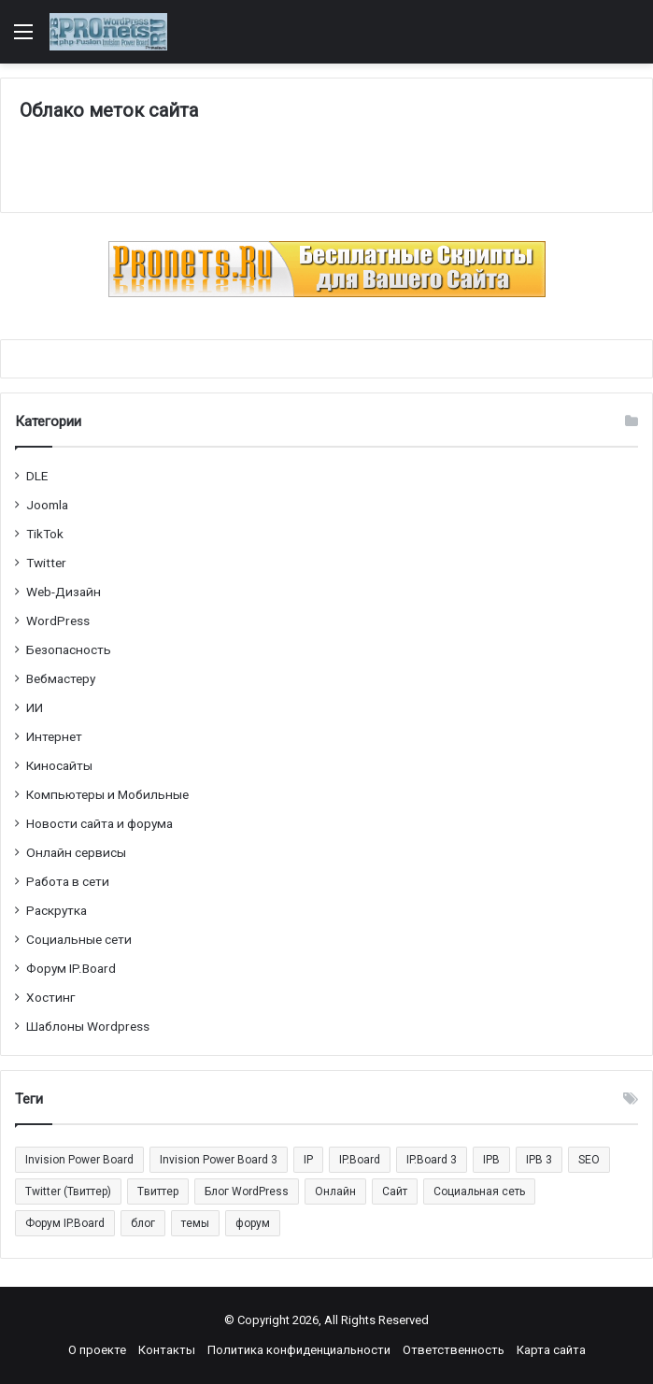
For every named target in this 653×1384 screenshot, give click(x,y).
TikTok (45, 533)
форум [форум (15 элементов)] (252, 1223)
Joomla (47, 504)
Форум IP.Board (71, 968)
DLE (37, 475)
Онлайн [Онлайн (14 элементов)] (335, 1191)
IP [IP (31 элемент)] (308, 1159)
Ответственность (453, 1350)
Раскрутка (56, 910)
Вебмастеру (60, 678)
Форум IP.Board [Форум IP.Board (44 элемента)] (65, 1223)
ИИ (34, 707)
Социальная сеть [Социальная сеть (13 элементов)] (479, 1191)
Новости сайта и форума (99, 823)
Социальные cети (79, 939)
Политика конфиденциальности (298, 1350)
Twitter (46, 562)
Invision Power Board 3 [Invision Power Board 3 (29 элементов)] (218, 1159)
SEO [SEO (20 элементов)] (589, 1159)
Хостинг (51, 997)
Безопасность (68, 649)
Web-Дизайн (63, 591)
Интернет (54, 736)
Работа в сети (67, 881)
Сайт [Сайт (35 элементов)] (394, 1191)
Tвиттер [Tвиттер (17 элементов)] (157, 1191)
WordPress (58, 620)
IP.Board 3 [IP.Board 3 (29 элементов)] (431, 1159)
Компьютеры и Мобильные (107, 794)
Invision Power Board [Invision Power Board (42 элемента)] (79, 1159)
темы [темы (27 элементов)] (195, 1223)
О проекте (97, 1350)
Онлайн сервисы (76, 852)
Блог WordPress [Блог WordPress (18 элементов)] (247, 1191)
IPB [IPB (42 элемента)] (491, 1159)
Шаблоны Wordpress (87, 1026)
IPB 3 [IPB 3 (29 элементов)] (539, 1159)
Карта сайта (551, 1350)
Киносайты (59, 765)
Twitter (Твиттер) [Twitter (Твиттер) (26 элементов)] (68, 1191)
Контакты (166, 1350)
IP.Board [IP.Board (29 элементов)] (359, 1159)
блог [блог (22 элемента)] (143, 1223)
